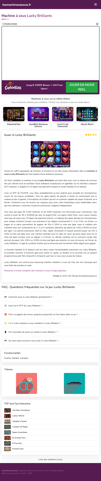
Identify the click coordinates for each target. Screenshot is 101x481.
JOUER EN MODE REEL (81, 87)
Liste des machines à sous (50, 459)
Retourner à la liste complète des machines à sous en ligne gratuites (35, 270)
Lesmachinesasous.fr (10, 470)
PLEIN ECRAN (10, 24)
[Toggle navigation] (95, 4)
